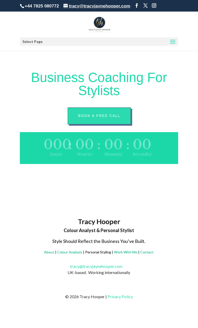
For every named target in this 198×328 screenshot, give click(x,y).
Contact (147, 252)
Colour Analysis (69, 252)
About (49, 252)
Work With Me (125, 252)
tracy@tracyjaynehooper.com (99, 266)
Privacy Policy (120, 296)
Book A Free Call (100, 116)
